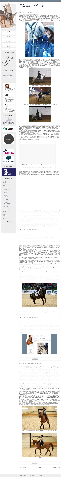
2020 (4, 182)
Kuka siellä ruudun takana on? (12, 85)
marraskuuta (6, 189)
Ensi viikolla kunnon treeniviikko (30, 363)
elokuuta (5, 193)
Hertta (8, 36)
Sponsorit (8, 46)
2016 (4, 211)
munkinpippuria (42, 18)
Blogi (8, 31)
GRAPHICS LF (39, 354)
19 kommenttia (28, 229)
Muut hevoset (9, 41)
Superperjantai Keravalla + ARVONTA (12, 105)
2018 (4, 185)
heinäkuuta (6, 195)
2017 (4, 186)
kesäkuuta (5, 196)
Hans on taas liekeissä (26, 12)
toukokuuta (6, 198)
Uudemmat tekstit (22, 467)
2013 (4, 215)
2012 (4, 217)
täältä (41, 308)
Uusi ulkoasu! (23, 323)
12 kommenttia (28, 317)
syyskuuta (5, 192)
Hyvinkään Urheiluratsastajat (7, 75)
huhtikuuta (5, 199)
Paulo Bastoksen (42, 223)
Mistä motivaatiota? (25, 235)
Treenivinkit (9, 43)
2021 (4, 181)
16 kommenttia (28, 358)
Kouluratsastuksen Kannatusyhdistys (8, 77)
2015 (4, 212)
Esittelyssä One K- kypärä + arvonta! (12, 95)
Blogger (40, 475)
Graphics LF (23, 329)
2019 (4, 184)
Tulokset (9, 48)
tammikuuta (6, 209)
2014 (4, 214)
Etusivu (39, 467)
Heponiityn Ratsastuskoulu (7, 74)
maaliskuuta (6, 200)
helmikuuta (6, 202)
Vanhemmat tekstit (56, 467)
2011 (4, 218)
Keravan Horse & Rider (6, 76)
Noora (8, 34)
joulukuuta (5, 188)
